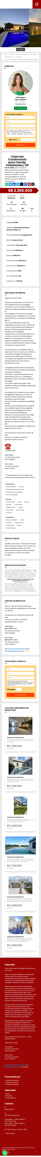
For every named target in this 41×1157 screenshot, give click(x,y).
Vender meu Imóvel (11, 1084)
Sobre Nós (8, 1097)
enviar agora (20, 146)
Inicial (7, 1095)
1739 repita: (11, 691)
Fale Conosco (10, 1135)
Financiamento (10, 1099)
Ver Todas (20, 49)
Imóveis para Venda (12, 1082)
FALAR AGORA (20, 108)
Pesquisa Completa (11, 1086)
